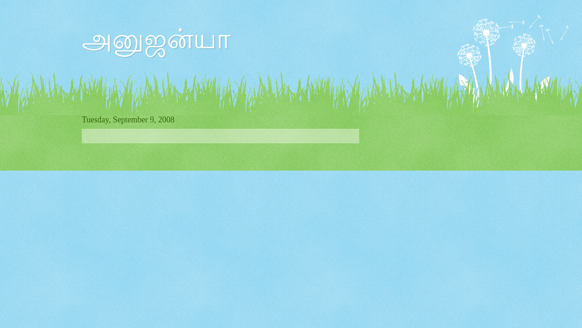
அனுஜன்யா (156, 39)
